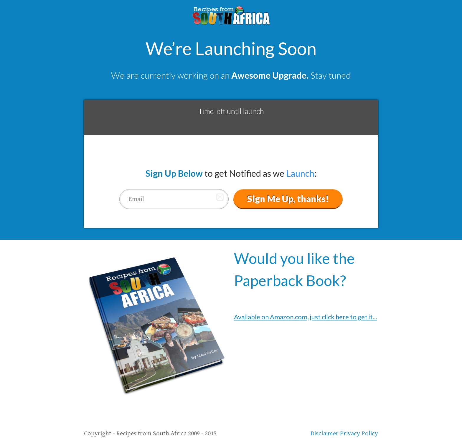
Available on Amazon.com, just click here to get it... (305, 317)
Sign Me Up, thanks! (288, 198)
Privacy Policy (359, 433)
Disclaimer (325, 433)
